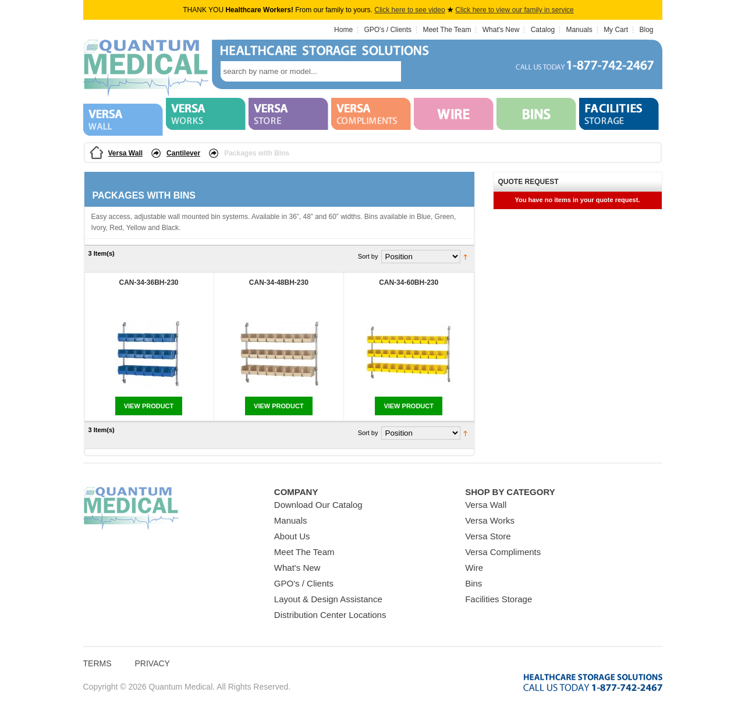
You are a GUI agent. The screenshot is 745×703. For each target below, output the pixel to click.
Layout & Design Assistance (328, 599)
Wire (474, 568)
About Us (292, 536)
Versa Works (490, 520)
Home (343, 30)
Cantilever (183, 153)
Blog (646, 30)
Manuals (579, 30)
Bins (473, 583)
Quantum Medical (131, 509)
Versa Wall (125, 153)
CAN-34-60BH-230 (408, 282)
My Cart (616, 30)
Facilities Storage (498, 599)
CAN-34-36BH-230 (148, 282)
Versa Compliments (503, 552)
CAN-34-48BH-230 (278, 282)
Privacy (152, 663)
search (418, 71)
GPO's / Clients (387, 30)
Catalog (543, 30)
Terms (97, 663)
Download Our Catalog (318, 505)
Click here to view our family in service (514, 10)
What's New (501, 30)
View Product (149, 405)
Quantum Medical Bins (145, 69)
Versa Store (487, 536)
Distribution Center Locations (330, 615)
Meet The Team (447, 30)
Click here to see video (409, 10)
